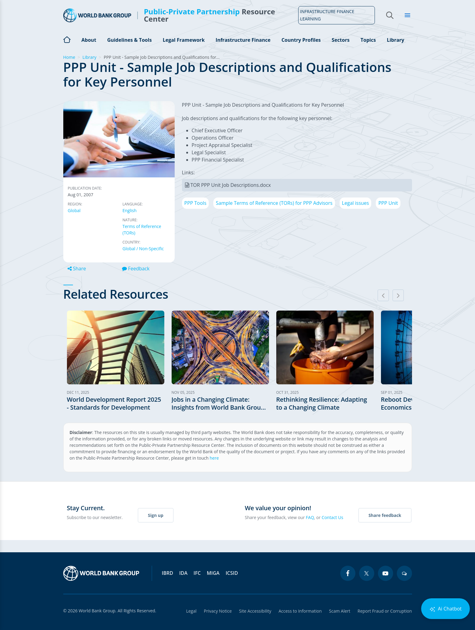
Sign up (155, 515)
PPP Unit (388, 203)
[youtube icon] (385, 573)
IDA (183, 573)
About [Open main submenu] (89, 40)
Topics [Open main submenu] (368, 40)
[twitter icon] (366, 573)
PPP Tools (195, 203)
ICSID (231, 573)
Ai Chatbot (445, 608)
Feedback (136, 268)
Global (74, 210)
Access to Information (300, 611)
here (214, 458)
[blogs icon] (404, 573)
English (130, 210)
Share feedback (384, 515)
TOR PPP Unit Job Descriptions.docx (230, 185)
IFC (197, 573)
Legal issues (355, 203)
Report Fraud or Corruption (385, 611)
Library (395, 40)
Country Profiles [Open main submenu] (301, 40)
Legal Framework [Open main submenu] (184, 40)
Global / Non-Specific (143, 248)
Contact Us (332, 517)
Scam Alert (339, 611)
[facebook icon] (347, 573)
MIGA (213, 573)
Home (67, 39)
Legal (191, 611)
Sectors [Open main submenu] (341, 40)
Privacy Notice (218, 611)
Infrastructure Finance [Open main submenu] (243, 40)
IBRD (167, 573)
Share (77, 268)
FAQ (310, 517)
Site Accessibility (255, 611)
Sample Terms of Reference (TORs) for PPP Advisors (274, 203)
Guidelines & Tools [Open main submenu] (129, 40)
